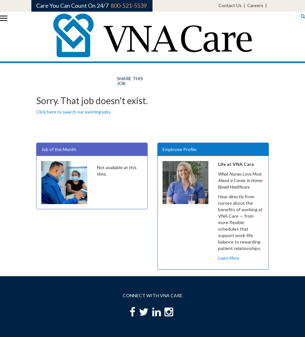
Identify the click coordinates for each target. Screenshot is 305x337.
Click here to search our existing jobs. (73, 111)
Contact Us (230, 5)
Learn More (228, 258)
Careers (255, 5)
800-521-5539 (128, 5)
